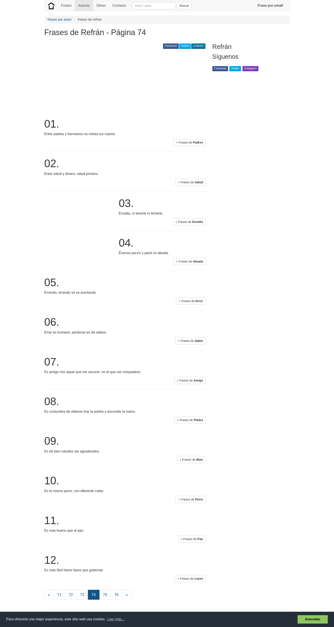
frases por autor (60, 19)
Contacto (119, 5)
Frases (66, 5)
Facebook (171, 45)
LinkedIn (198, 45)
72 (71, 595)
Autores (84, 5)
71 (59, 595)
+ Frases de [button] (189, 142)
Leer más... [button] (115, 619)
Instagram (250, 68)
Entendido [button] (312, 619)
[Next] (127, 595)
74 (94, 595)
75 (105, 595)
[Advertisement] (122, 83)
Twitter (185, 45)
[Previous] (49, 595)
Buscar (184, 5)
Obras (101, 5)
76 (116, 595)
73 (82, 595)
